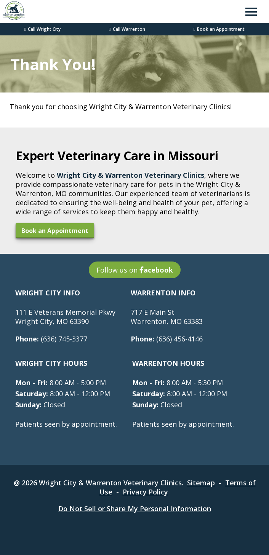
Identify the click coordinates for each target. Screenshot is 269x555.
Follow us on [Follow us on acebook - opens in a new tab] (134, 269)
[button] (251, 11)
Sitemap (201, 482)
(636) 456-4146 (167, 338)
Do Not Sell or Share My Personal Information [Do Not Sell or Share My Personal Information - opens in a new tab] (134, 508)
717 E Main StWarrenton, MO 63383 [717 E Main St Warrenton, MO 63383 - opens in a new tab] (167, 317)
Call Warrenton (127, 29)
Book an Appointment (219, 29)
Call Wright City (42, 29)
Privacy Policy (145, 491)
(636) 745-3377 (51, 338)
